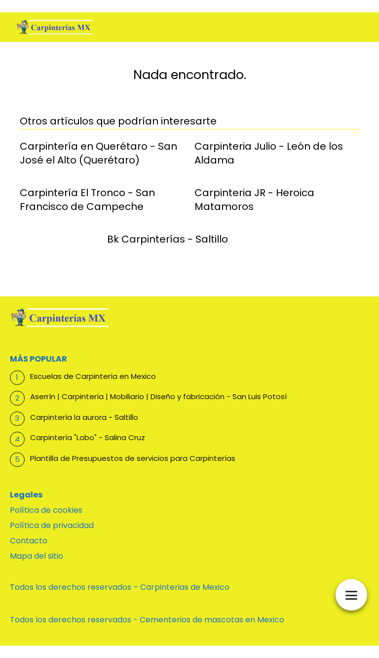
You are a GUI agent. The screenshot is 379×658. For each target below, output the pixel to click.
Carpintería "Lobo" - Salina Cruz (87, 437)
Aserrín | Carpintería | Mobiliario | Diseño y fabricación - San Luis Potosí (158, 396)
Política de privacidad (52, 525)
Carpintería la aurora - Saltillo (84, 417)
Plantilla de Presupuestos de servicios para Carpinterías (132, 458)
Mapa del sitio (36, 556)
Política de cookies (46, 510)
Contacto (28, 540)
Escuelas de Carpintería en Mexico (93, 376)
